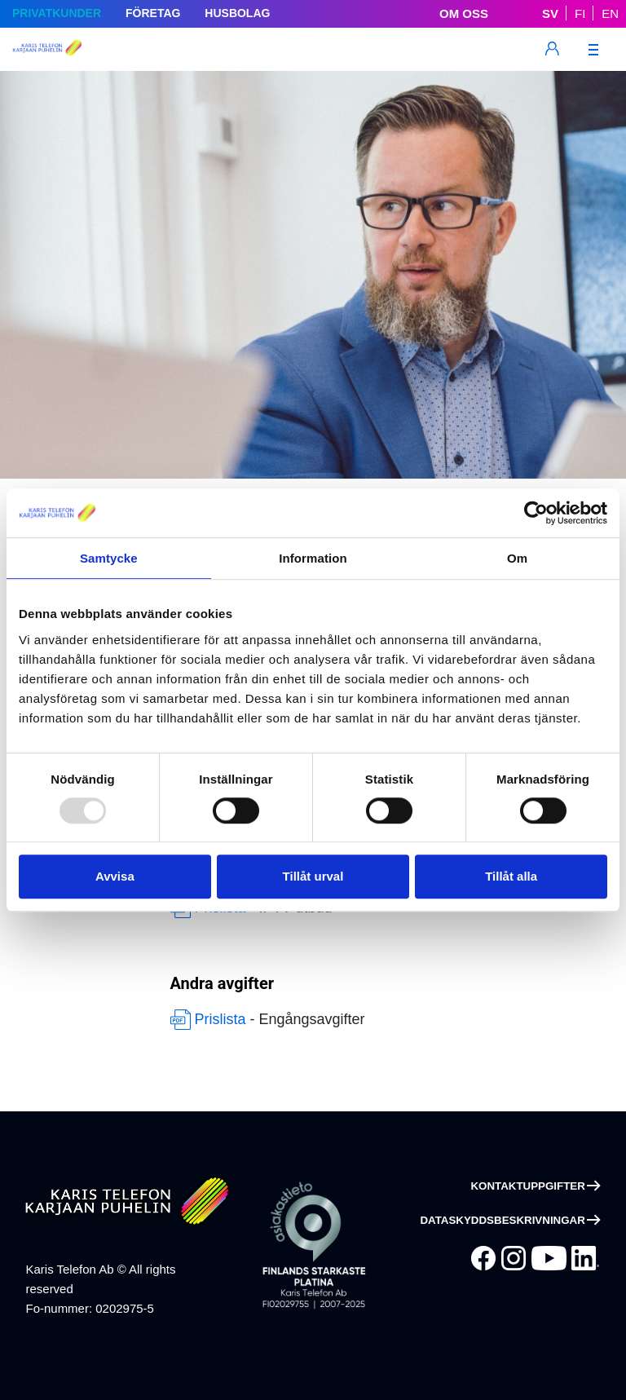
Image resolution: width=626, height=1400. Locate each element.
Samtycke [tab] (109, 558)
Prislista (220, 1019)
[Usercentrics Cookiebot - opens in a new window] (536, 513)
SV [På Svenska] (550, 13)
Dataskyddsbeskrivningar (502, 1220)
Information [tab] (313, 558)
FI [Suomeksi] (580, 13)
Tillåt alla (511, 876)
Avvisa (114, 876)
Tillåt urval (313, 876)
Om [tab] (517, 558)
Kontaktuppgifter (527, 1186)
